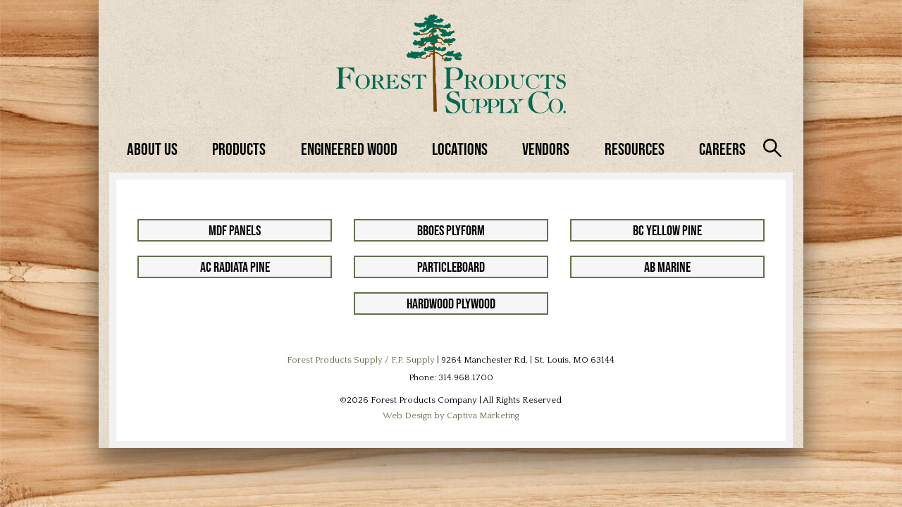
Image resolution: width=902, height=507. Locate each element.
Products (239, 148)
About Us (152, 148)
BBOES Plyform (451, 230)
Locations (460, 148)
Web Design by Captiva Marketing (451, 415)
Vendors (545, 148)
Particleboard (451, 267)
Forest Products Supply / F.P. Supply (361, 360)
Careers (722, 148)
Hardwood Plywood (451, 303)
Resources (635, 148)
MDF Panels (235, 230)
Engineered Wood (349, 148)
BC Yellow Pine (667, 230)
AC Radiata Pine (235, 267)
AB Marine (667, 267)
